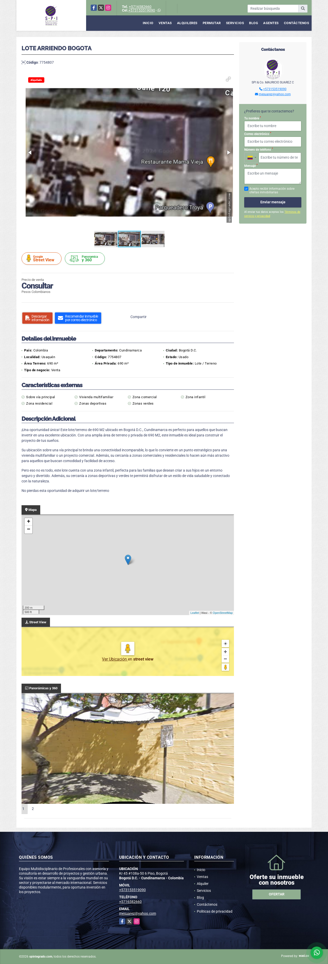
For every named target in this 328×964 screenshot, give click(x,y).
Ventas (165, 23)
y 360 (85, 258)
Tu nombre (252, 118)
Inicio (148, 23)
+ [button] (28, 522)
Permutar (212, 23)
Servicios (235, 23)
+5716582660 (140, 7)
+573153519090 (141, 10)
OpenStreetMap (223, 612)
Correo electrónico (257, 134)
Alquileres (187, 23)
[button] (228, 79)
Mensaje (251, 166)
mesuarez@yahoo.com (275, 94)
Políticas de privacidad (214, 911)
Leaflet (194, 612)
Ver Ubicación (115, 659)
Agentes (271, 23)
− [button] (28, 529)
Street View (42, 258)
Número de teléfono (258, 149)
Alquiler (203, 884)
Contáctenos (296, 23)
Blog (253, 23)
